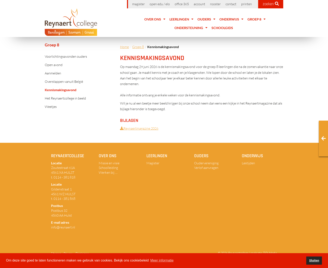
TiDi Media (270, 253)
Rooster (215, 4)
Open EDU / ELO (160, 4)
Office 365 (182, 4)
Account (199, 4)
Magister (138, 4)
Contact (231, 4)
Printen (246, 4)
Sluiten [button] (314, 260)
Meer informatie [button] (162, 260)
